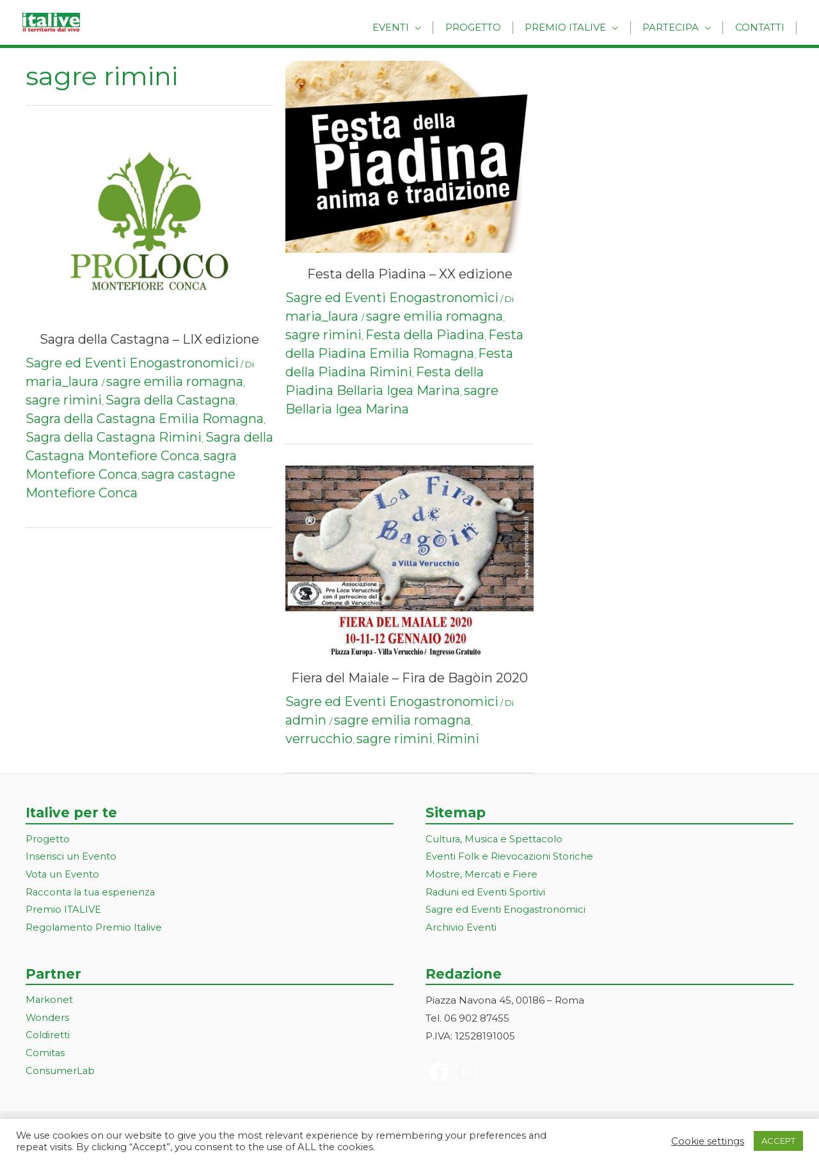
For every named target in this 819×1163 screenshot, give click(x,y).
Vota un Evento (63, 875)
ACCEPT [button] (778, 1140)
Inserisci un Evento (71, 857)
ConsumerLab (60, 1072)
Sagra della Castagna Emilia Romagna (145, 418)
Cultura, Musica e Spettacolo (494, 839)
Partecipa (677, 27)
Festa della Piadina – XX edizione (410, 274)
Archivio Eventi (461, 928)
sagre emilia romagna (174, 381)
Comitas (45, 1054)
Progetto (488, 27)
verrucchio (319, 738)
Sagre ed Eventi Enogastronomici (132, 363)
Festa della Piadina (424, 334)
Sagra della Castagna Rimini (114, 437)
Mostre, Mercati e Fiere (481, 875)
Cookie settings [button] (707, 1141)
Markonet (50, 1001)
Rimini (457, 738)
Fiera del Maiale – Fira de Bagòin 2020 (409, 678)
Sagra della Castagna (170, 400)
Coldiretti (48, 1037)
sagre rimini (64, 400)
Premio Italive (576, 27)
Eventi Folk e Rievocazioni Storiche (509, 857)
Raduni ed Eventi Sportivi (485, 892)
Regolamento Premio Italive (94, 928)
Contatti (761, 27)
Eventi (410, 27)
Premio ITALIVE (63, 910)
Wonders (48, 1019)
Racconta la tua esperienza (92, 892)
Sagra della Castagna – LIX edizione (149, 339)
